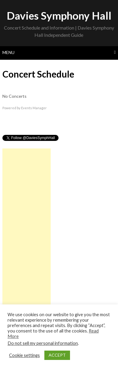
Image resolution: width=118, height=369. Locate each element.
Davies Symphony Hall (59, 15)
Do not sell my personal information (43, 343)
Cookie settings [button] (24, 355)
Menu (8, 52)
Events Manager (34, 108)
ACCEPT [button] (57, 355)
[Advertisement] (26, 238)
